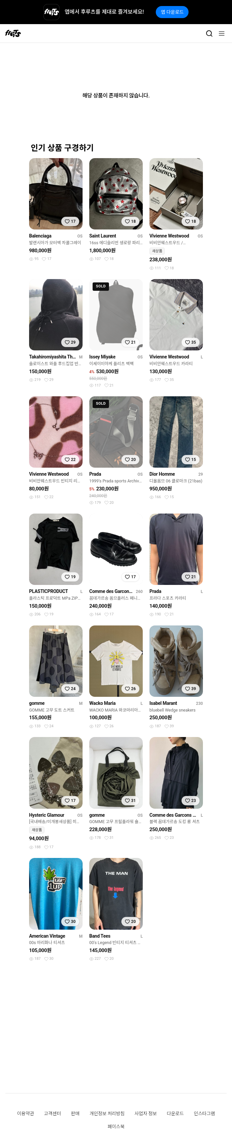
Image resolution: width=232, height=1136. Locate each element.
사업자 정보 (145, 1113)
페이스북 (116, 1126)
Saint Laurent (102, 236)
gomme (36, 703)
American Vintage (47, 936)
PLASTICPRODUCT (48, 591)
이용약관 (25, 1113)
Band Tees (99, 936)
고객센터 (52, 1113)
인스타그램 (204, 1113)
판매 (75, 1113)
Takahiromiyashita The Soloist (52, 356)
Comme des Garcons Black (173, 815)
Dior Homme (162, 474)
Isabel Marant (163, 703)
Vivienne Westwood (169, 236)
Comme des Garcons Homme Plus (111, 591)
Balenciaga (40, 236)
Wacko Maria (102, 703)
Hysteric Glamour (46, 815)
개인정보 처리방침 (107, 1113)
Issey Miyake (102, 356)
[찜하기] (70, 221)
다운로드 (175, 1113)
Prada (95, 474)
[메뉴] (222, 33)
